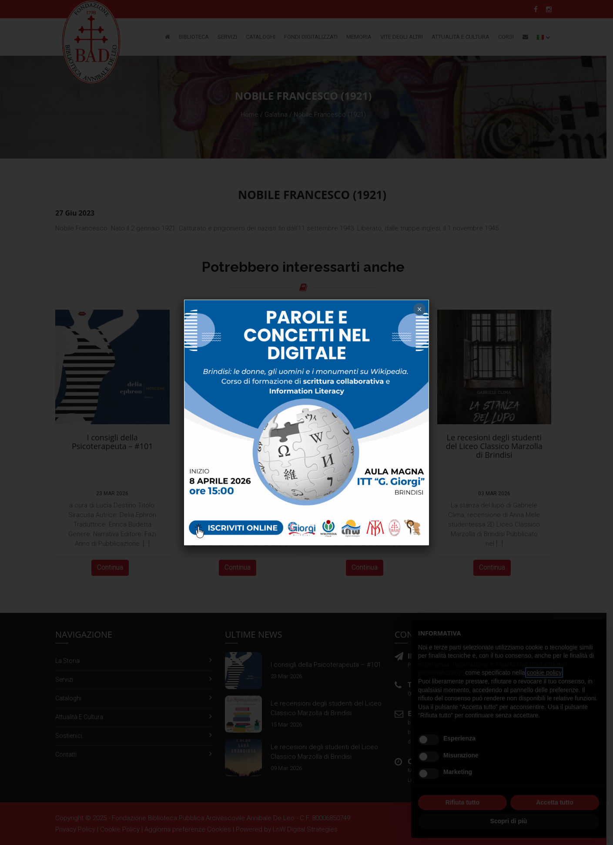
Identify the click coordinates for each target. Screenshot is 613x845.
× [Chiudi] (419, 309)
